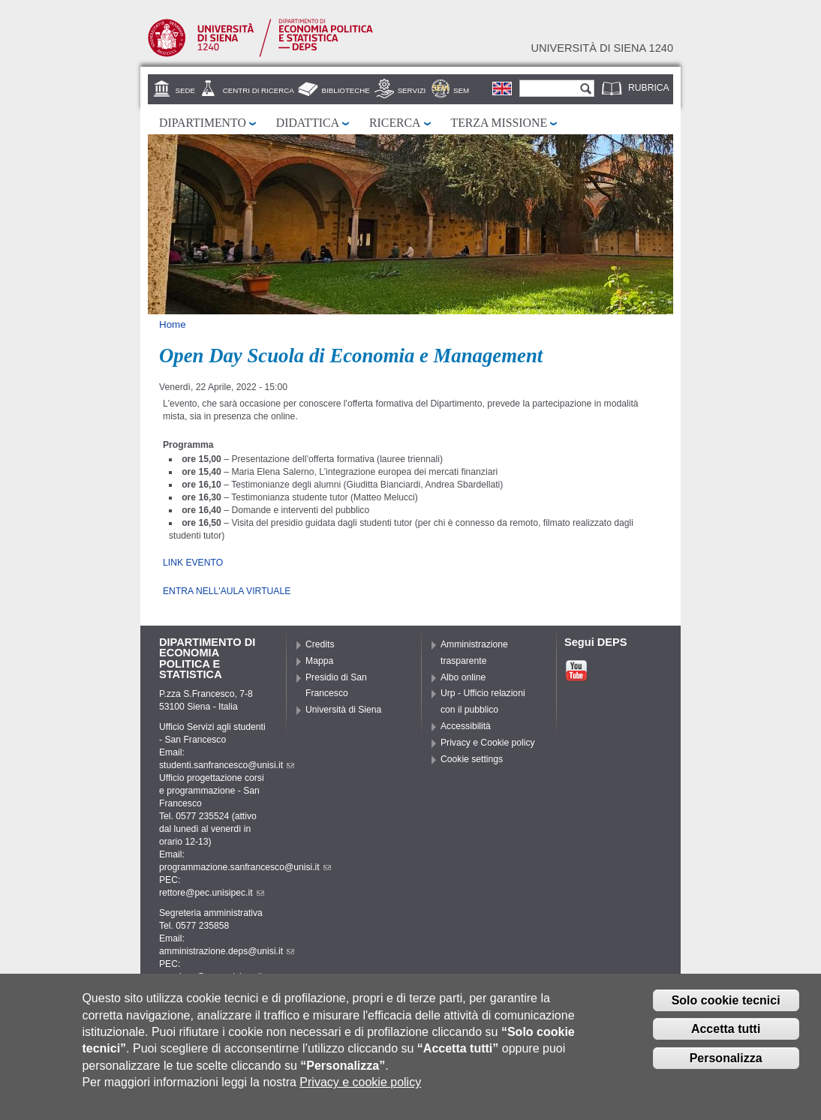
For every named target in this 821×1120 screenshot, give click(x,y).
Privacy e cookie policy (360, 1087)
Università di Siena (343, 709)
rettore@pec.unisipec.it (211, 892)
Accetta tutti (725, 1034)
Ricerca (394, 122)
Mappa (319, 661)
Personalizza (726, 1062)
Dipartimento (202, 122)
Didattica (307, 122)
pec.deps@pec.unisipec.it (217, 976)
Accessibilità (466, 726)
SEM (461, 90)
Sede (185, 90)
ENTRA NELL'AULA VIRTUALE (226, 591)
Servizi (412, 90)
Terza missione (499, 122)
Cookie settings (472, 759)
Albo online (463, 677)
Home (172, 324)
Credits (320, 644)
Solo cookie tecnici (726, 1004)
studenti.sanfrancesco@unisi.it (226, 765)
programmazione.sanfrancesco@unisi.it (245, 867)
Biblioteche (346, 90)
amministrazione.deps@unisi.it (226, 951)
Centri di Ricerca (258, 90)
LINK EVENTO (193, 562)
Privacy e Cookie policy (488, 742)
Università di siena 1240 (602, 48)
